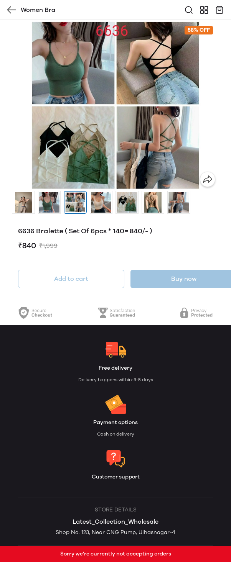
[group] (115, 105)
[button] (23, 202)
